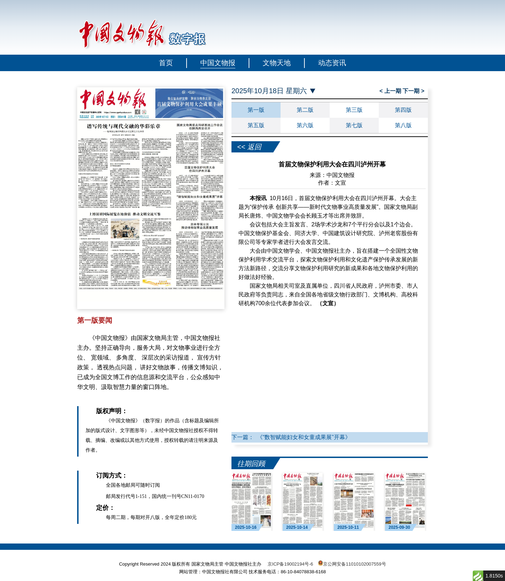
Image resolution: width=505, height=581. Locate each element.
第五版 (256, 125)
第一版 (256, 110)
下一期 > (413, 91)
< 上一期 (391, 91)
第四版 (403, 110)
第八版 (403, 125)
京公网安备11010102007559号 (354, 564)
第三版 (354, 110)
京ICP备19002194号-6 (290, 564)
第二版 (305, 110)
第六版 (305, 125)
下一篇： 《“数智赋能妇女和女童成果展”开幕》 (291, 437)
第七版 (354, 125)
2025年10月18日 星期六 (269, 91)
